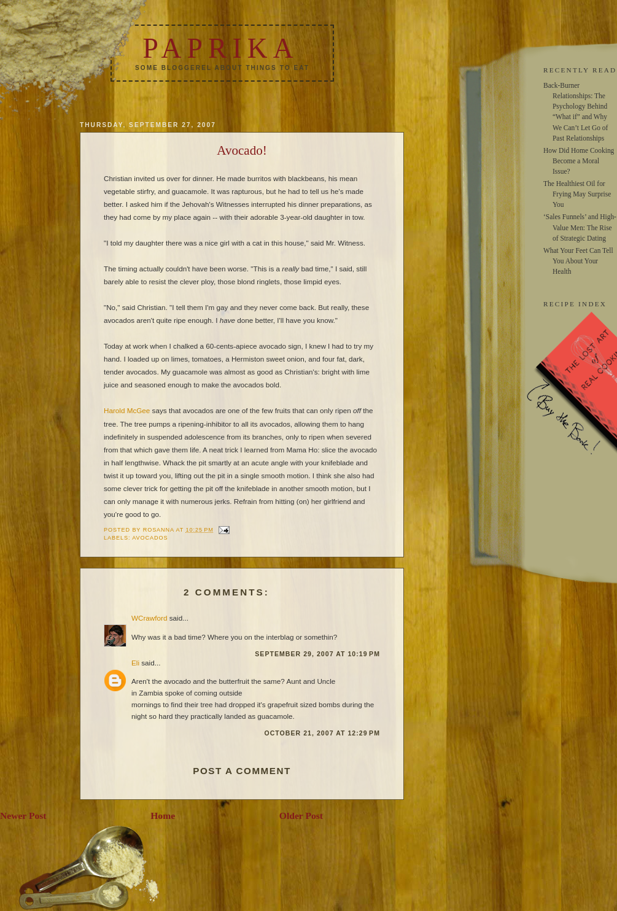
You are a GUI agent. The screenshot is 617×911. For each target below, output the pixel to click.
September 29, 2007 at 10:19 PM (317, 653)
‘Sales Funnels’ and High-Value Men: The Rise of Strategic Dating (579, 227)
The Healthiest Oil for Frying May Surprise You (577, 194)
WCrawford (149, 618)
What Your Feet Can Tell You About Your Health (578, 261)
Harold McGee (127, 410)
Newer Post (23, 815)
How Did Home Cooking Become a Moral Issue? (578, 161)
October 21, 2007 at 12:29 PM (322, 733)
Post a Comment (242, 771)
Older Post (301, 815)
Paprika (220, 48)
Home (162, 815)
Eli (135, 663)
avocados (150, 538)
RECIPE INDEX (575, 304)
